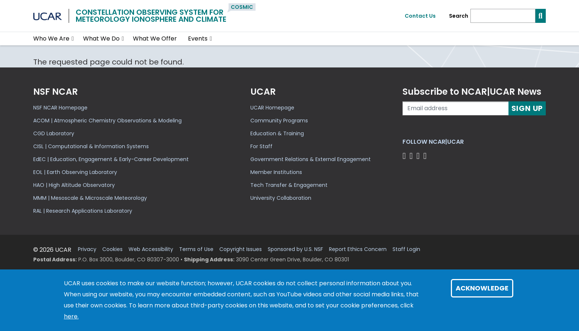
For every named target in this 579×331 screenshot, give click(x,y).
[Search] (502, 16)
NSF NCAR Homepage (60, 107)
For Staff (261, 146)
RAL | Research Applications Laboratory (82, 211)
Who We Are (51, 38)
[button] (73, 38)
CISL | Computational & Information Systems (91, 146)
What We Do (101, 38)
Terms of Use (196, 249)
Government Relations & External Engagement (310, 159)
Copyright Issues (240, 249)
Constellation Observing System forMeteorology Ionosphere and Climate (151, 15)
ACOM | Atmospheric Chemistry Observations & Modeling (107, 120)
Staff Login (406, 249)
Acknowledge (482, 288)
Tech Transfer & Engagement (289, 185)
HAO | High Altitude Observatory (74, 185)
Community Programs (279, 120)
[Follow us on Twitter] (412, 156)
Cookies (112, 249)
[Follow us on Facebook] (405, 156)
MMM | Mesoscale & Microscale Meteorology (90, 198)
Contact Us (420, 16)
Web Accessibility (151, 249)
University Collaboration (280, 198)
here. (71, 316)
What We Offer (155, 38)
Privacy (87, 249)
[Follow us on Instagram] (419, 156)
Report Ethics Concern (358, 249)
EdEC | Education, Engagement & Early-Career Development (111, 159)
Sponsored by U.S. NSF (295, 249)
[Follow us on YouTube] (426, 156)
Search (458, 16)
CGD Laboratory (53, 133)
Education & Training (277, 133)
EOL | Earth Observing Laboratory (75, 172)
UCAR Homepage (272, 107)
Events (198, 38)
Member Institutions (276, 172)
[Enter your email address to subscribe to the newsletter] (455, 108)
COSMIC (242, 7)
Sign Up (527, 108)
